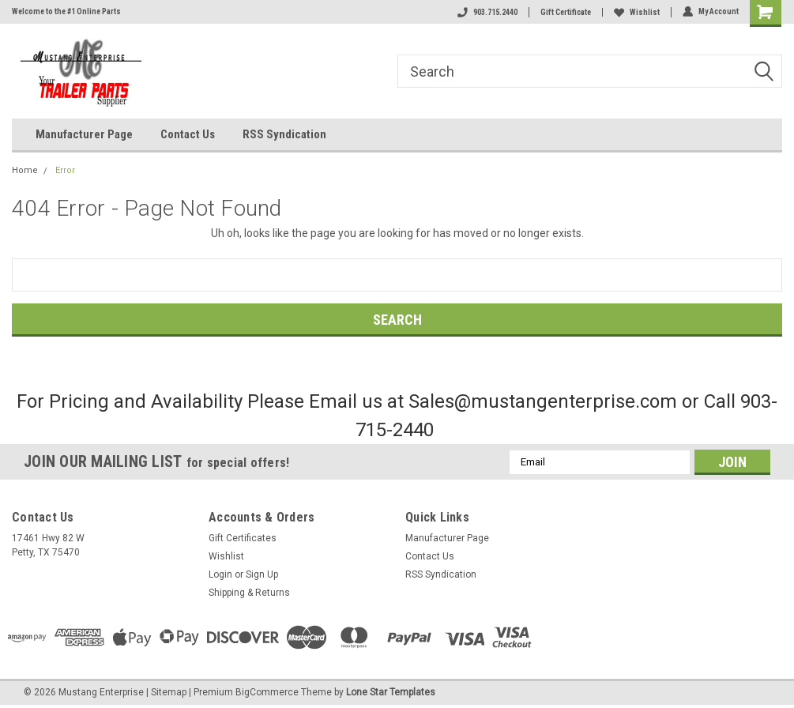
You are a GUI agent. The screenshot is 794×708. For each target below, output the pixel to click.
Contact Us (187, 134)
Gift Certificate (565, 12)
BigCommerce (267, 692)
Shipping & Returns (249, 592)
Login (220, 574)
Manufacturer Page (84, 134)
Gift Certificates (243, 538)
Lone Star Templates (390, 692)
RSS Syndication (284, 134)
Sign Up (262, 574)
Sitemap (168, 692)
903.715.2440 (487, 12)
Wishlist (637, 12)
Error (65, 170)
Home (25, 170)
